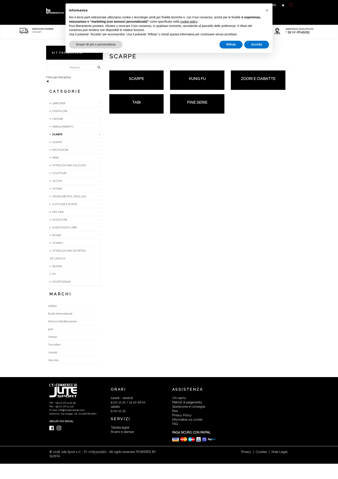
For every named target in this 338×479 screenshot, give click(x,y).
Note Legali (280, 452)
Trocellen (54, 344)
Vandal (52, 352)
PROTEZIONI (58, 150)
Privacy (246, 452)
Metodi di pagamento (187, 402)
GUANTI (55, 142)
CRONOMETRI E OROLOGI (67, 196)
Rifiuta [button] (231, 44)
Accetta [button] (256, 44)
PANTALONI (57, 111)
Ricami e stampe (122, 432)
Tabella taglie (120, 427)
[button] (266, 10)
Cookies (261, 452)
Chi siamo (179, 398)
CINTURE (55, 119)
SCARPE (55, 134)
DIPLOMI (55, 212)
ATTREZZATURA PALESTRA (67, 165)
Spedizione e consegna (188, 406)
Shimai (52, 337)
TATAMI (55, 188)
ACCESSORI (57, 220)
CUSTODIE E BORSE (62, 204)
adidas (52, 306)
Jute (50, 329)
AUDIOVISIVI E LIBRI (62, 227)
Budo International (60, 313)
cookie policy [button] (188, 21)
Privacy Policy (182, 415)
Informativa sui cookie (187, 419)
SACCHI (55, 181)
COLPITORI (57, 173)
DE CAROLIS (58, 258)
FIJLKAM (55, 266)
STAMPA (55, 243)
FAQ (175, 424)
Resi (175, 411)
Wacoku (53, 360)
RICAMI (54, 235)
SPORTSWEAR (59, 282)
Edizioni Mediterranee (62, 321)
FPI (52, 274)
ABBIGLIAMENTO (61, 126)
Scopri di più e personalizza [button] (96, 44)
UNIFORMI (56, 103)
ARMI (53, 157)
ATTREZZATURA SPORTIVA (67, 251)
